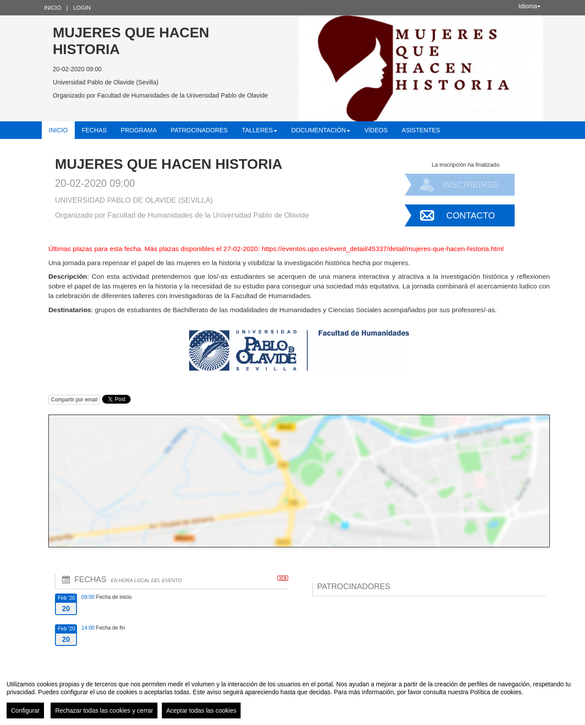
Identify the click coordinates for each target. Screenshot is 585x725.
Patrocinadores (199, 130)
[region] (292, 696)
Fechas (94, 130)
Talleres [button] (260, 130)
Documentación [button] (320, 130)
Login (82, 7)
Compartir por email (74, 400)
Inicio (52, 7)
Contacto (470, 215)
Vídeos (376, 130)
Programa (139, 130)
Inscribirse (470, 184)
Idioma (530, 6)
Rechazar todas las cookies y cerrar (104, 710)
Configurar (25, 710)
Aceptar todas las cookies (201, 710)
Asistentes (421, 130)
